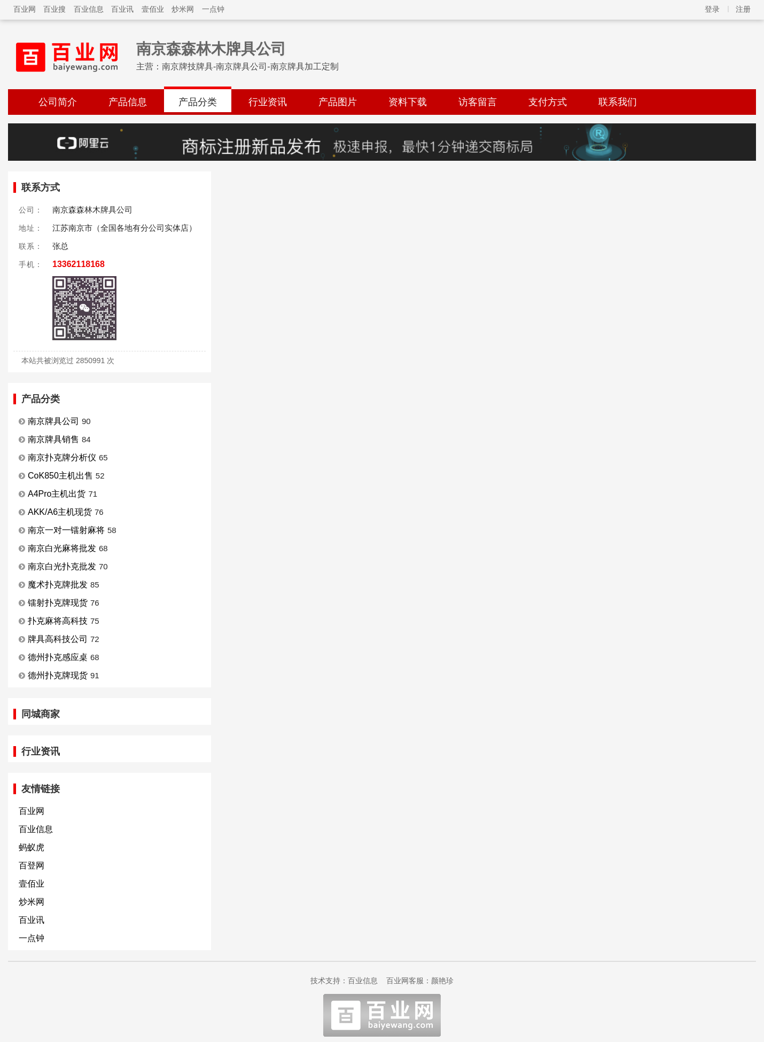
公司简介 (57, 102)
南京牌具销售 (53, 439)
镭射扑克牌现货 (58, 602)
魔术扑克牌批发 (58, 584)
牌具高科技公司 (58, 639)
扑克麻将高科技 (58, 620)
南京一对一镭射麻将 (66, 530)
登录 (712, 9)
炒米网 (182, 9)
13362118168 (78, 264)
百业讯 (122, 9)
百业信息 (89, 9)
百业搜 (54, 9)
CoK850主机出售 (60, 475)
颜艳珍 (442, 980)
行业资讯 (267, 102)
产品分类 (197, 102)
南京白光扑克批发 (62, 566)
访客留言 (477, 102)
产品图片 (337, 102)
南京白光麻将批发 (62, 548)
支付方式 (547, 102)
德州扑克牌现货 (58, 675)
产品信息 (127, 102)
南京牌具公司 (53, 421)
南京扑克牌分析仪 (62, 457)
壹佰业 (153, 9)
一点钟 (213, 9)
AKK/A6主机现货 (60, 511)
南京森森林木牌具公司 (211, 49)
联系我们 (617, 102)
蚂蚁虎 (31, 847)
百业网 (24, 9)
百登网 (31, 865)
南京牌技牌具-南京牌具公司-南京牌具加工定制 (250, 66)
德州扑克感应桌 (58, 657)
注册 (743, 9)
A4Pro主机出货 (56, 493)
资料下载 (407, 102)
